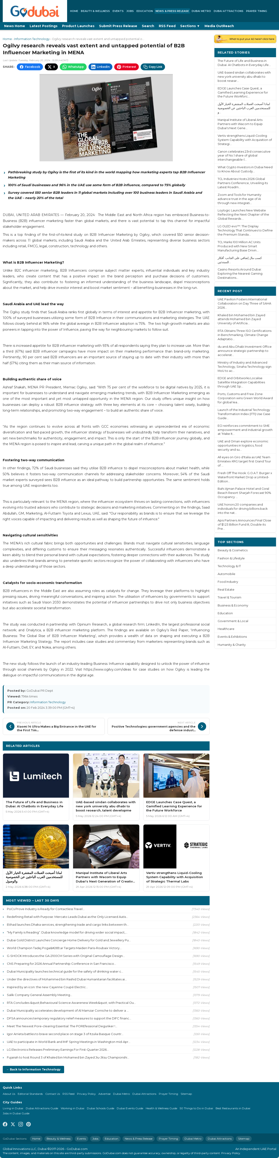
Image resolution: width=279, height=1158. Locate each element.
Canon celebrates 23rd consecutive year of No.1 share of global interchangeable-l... (244, 156)
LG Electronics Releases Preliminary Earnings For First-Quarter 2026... (58, 1049)
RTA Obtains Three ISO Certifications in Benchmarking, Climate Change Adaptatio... (244, 335)
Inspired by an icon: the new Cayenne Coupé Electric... (47, 987)
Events (118, 11)
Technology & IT (229, 566)
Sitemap (186, 1093)
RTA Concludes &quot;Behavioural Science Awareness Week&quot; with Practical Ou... (71, 1002)
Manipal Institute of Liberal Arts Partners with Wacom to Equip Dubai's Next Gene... (240, 124)
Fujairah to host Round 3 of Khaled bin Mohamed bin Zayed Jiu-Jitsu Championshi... (68, 1057)
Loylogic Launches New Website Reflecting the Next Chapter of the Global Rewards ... (243, 214)
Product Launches (78, 26)
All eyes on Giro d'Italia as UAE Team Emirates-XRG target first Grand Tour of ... (244, 461)
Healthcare (226, 629)
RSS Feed (167, 26)
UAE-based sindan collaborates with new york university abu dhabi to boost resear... (244, 77)
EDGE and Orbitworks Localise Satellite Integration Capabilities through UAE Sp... (241, 382)
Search (148, 26)
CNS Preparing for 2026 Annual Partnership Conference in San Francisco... (61, 963)
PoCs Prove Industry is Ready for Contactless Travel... (46, 909)
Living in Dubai (13, 1108)
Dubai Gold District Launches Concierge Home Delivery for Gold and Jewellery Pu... (69, 940)
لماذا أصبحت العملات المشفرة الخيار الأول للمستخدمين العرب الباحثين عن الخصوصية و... (244, 108)
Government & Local (233, 621)
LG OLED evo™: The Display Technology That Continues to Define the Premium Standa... (245, 230)
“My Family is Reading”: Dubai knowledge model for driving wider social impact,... (67, 932)
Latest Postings (43, 26)
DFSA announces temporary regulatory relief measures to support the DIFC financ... (69, 1018)
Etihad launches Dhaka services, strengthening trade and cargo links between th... (68, 924)
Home (74, 11)
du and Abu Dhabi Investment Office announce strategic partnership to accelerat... (245, 351)
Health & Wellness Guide (161, 1108)
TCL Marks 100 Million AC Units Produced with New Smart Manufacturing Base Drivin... (239, 246)
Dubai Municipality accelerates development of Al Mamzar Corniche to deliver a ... (68, 1010)
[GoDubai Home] (35, 11)
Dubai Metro (201, 11)
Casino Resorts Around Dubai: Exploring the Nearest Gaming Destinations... (240, 273)
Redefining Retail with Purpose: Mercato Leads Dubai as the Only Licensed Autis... (67, 917)
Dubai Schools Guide (100, 1108)
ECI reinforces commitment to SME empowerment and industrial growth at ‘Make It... (245, 430)
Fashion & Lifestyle (231, 558)
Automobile (226, 574)
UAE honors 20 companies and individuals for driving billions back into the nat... (243, 509)
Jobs (130, 11)
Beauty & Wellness (95, 11)
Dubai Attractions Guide (42, 1108)
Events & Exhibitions (232, 636)
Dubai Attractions (228, 11)
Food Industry (228, 581)
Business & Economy (233, 605)
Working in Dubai (72, 1108)
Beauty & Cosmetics (233, 550)
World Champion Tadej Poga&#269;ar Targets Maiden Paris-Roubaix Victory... (64, 948)
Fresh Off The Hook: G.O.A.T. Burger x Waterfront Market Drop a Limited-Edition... (245, 477)
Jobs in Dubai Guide (16, 1113)
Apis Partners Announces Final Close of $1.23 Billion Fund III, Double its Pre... (244, 524)
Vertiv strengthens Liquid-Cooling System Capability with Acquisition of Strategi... (245, 140)
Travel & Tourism (229, 597)
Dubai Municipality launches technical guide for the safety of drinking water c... (65, 971)
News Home (14, 26)
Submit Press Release (118, 26)
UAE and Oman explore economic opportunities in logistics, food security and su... (243, 445)
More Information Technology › (178, 745)
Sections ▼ (190, 26)
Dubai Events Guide (130, 1108)
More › (267, 52)
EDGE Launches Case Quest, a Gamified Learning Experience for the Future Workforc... (243, 92)
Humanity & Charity (232, 644)
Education (145, 11)
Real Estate (226, 589)
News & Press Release (172, 11)
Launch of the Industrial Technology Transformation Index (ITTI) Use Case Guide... (244, 414)
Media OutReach (219, 26)
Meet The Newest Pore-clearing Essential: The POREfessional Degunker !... (62, 1026)
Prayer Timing (256, 11)
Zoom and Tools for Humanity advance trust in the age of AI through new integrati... (239, 199)
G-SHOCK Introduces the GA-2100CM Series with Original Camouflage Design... (66, 956)
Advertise (104, 1093)
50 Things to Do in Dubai (196, 1108)
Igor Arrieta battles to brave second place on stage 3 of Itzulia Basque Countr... (65, 1034)
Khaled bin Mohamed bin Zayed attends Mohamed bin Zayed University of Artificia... (241, 319)
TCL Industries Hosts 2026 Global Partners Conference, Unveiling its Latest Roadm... (243, 183)
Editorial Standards (30, 1093)
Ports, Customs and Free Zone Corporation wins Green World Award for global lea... (245, 398)
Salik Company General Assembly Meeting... (39, 995)
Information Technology (32, 39)
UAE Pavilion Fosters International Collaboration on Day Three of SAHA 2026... (244, 303)
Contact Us (52, 1093)
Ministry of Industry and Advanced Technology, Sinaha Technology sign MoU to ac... (244, 367)
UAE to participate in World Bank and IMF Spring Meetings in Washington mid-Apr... (68, 1042)
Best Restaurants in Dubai (233, 1108)
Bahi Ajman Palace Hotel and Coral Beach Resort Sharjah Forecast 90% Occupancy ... (244, 493)
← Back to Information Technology (33, 1069)
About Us (9, 1093)
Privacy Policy (86, 1093)
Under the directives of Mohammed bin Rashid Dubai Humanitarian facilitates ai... (67, 979)
